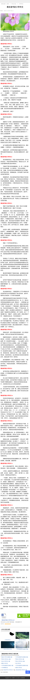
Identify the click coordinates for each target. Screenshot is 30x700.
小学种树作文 (4, 667)
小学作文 (21, 4)
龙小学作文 (18, 663)
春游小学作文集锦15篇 (6, 657)
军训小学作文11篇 (20, 659)
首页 (8, 4)
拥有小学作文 (4, 663)
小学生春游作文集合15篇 (7, 665)
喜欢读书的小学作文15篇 (21, 669)
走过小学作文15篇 (5, 661)
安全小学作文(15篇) (20, 661)
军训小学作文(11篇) (6, 659)
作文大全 (14, 4)
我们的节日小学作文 (7, 669)
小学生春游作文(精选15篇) (22, 657)
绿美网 (13, 677)
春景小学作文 (19, 667)
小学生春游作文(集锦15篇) (22, 665)
